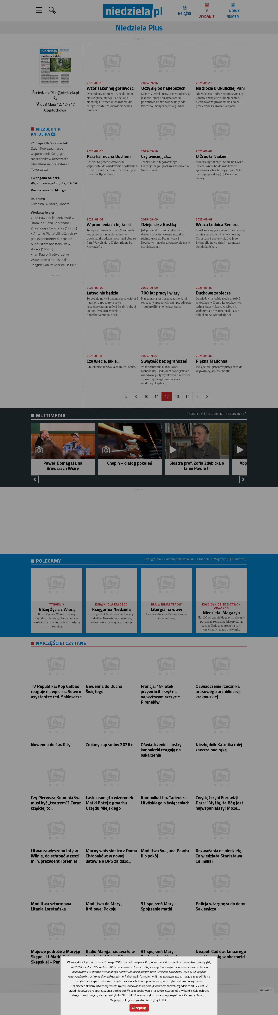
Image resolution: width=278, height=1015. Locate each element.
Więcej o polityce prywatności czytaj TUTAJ (138, 1000)
